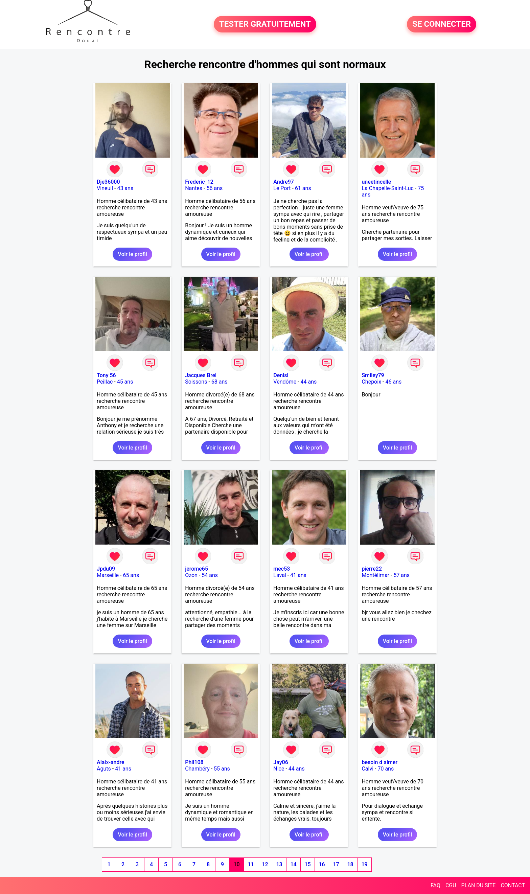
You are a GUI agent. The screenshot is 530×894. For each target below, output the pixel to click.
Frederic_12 (199, 182)
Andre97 (283, 182)
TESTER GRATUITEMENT (265, 24)
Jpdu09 (106, 569)
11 (251, 864)
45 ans (125, 382)
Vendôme (284, 382)
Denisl (280, 375)
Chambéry (197, 768)
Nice (278, 768)
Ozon (191, 575)
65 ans (131, 575)
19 (364, 864)
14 (293, 864)
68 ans (219, 382)
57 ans (401, 575)
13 (279, 864)
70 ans (385, 768)
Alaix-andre (110, 762)
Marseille (108, 575)
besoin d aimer (379, 762)
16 (322, 864)
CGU (450, 885)
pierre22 (372, 569)
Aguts (104, 768)
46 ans (393, 382)
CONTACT (513, 885)
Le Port (282, 188)
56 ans (214, 188)
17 (336, 864)
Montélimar (375, 575)
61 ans (303, 188)
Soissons (196, 382)
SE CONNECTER (441, 24)
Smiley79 (373, 375)
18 (350, 864)
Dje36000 (108, 182)
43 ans (125, 188)
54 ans (210, 575)
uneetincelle (376, 182)
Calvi (367, 768)
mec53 (281, 569)
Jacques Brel (200, 375)
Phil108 (194, 762)
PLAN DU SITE (478, 885)
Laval (279, 575)
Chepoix (371, 382)
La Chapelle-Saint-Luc (387, 188)
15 (307, 864)
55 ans (222, 768)
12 (265, 864)
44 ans (308, 382)
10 (236, 864)
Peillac (105, 382)
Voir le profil (132, 254)
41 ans (298, 575)
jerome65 (196, 569)
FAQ (435, 885)
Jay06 (280, 762)
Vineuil (105, 188)
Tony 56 (106, 375)
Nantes (193, 188)
